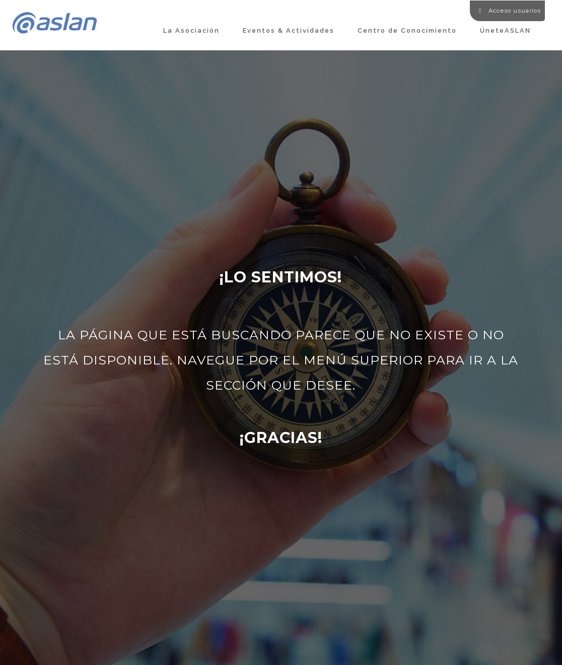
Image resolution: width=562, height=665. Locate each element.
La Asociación (191, 30)
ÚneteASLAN (505, 30)
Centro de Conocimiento (407, 30)
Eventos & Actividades (288, 30)
